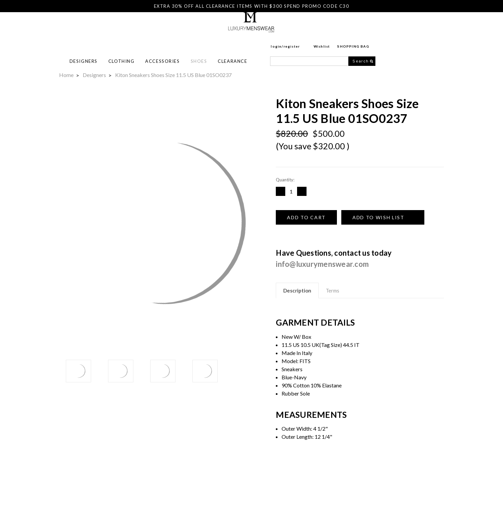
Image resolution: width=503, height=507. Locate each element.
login (353, 26)
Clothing (198, 41)
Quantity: (285, 179)
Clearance (309, 41)
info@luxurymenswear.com (322, 264)
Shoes (276, 41)
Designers (161, 41)
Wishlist (399, 26)
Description (297, 290)
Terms (332, 290)
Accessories (239, 41)
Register (369, 26)
